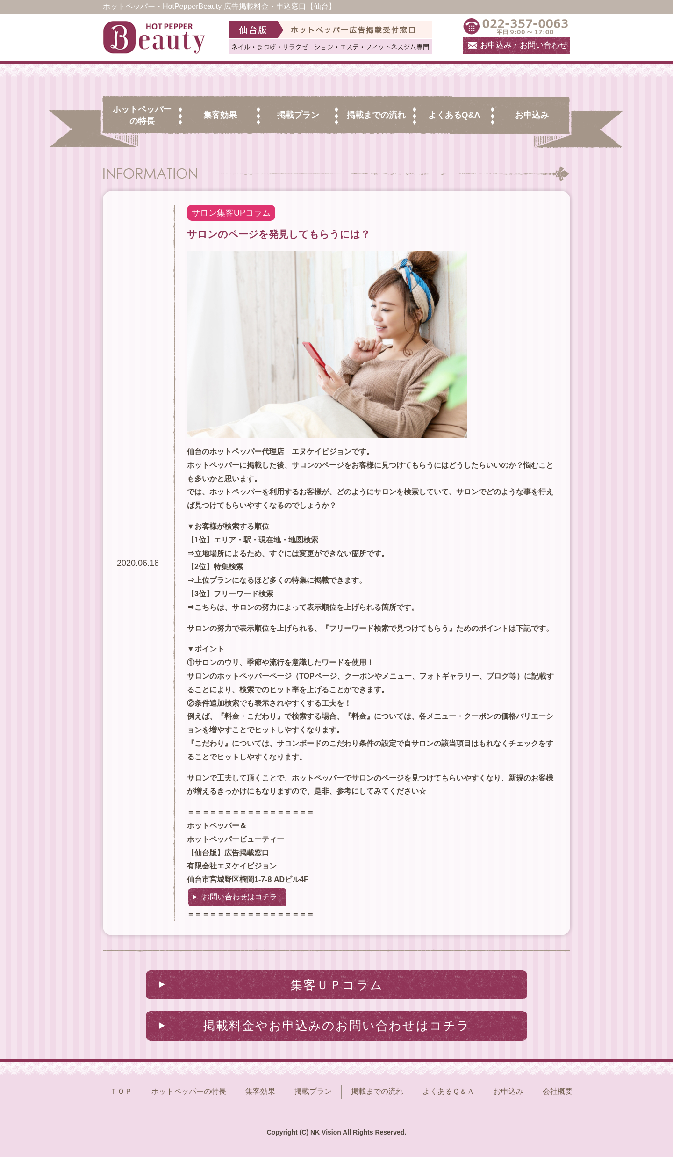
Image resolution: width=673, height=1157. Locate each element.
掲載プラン (313, 1091)
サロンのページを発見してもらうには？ (278, 234)
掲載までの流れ (377, 1091)
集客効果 (260, 1091)
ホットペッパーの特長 (188, 1091)
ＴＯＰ (121, 1091)
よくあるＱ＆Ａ (448, 1091)
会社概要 (558, 1091)
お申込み (508, 1091)
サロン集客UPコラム (231, 212)
